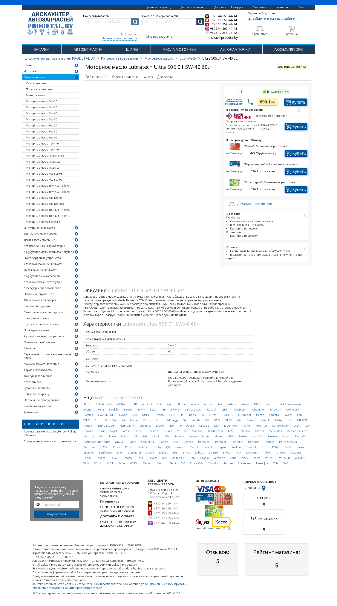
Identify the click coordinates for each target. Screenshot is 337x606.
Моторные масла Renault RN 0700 (48, 210)
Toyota (153, 458)
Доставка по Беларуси (228, 7)
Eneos (192, 415)
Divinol (160, 415)
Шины (28, 65)
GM (207, 420)
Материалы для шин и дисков (43, 312)
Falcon (260, 415)
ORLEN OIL (148, 442)
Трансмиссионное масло (40, 234)
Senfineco (105, 452)
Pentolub (237, 442)
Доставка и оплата (192, 7)
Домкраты (30, 71)
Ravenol (180, 447)
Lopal (113, 431)
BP (164, 409)
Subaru (199, 452)
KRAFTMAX (230, 426)
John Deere (186, 426)
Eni (202, 415)
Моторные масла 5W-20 (41, 101)
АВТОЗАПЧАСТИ (88, 49)
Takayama (252, 452)
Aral (220, 404)
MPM (231, 436)
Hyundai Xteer (106, 426)
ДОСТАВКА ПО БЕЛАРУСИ (116, 526)
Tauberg (295, 452)
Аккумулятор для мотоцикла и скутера (49, 252)
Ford (97, 420)
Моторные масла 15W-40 (42, 149)
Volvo (256, 458)
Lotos (125, 431)
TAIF (238, 452)
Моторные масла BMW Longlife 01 (48, 186)
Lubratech (187, 58)
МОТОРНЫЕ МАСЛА (111, 492)
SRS (175, 452)
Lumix (168, 431)
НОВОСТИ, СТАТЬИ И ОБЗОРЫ (117, 510)
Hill (290, 420)
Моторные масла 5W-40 (41, 113)
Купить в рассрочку (158, 7)
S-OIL (288, 447)
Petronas (89, 447)
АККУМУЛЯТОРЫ (288, 49)
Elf (181, 415)
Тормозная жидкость (38, 370)
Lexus (101, 431)
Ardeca (231, 404)
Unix (192, 458)
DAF (134, 415)
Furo (158, 420)
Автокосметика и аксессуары (43, 282)
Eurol (212, 415)
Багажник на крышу (36, 394)
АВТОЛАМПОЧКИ (235, 49)
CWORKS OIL (106, 415)
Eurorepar (244, 415)
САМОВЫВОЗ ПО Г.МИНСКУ (118, 522)
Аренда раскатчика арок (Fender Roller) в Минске (50, 433)
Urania (204, 458)
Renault (208, 447)
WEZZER (284, 458)
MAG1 (232, 431)
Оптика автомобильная (39, 342)
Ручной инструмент (37, 306)
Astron (271, 404)
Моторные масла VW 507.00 (44, 179)
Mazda (259, 431)
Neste (243, 436)
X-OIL (110, 463)
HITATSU (302, 420)
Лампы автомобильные (39, 240)
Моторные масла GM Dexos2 (45, 204)
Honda (87, 426)
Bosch (154, 409)
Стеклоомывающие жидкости (43, 264)
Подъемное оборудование (42, 400)
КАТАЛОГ (42, 49)
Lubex (138, 431)
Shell (120, 452)
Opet (133, 442)
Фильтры (30, 348)
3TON (86, 404)
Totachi (127, 458)
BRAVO (175, 409)
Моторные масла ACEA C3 (43, 167)
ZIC (183, 463)
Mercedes (275, 431)
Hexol (265, 420)
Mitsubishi (141, 436)
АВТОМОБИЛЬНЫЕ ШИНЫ (114, 488)
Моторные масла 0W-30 (41, 131)
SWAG (227, 452)
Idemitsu (145, 426)
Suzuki (213, 452)
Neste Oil (257, 436)
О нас (302, 7)
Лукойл (213, 463)
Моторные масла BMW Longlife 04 (48, 192)
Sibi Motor (134, 452)
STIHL (186, 452)
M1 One (182, 431)
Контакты (283, 7)
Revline (236, 447)
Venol (233, 458)
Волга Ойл (197, 463)
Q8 (168, 447)
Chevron (275, 409)
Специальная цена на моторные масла (50, 441)
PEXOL (104, 447)
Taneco (280, 452)
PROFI (129, 447)
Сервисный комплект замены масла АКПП (47, 356)
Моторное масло (158, 58)
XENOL (134, 463)
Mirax (112, 436)
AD (135, 404)
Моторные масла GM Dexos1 (45, 198)
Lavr (308, 426)
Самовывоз (260, 7)
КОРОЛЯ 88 (257, 487)
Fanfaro (274, 415)
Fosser (134, 420)
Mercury (88, 436)
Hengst (251, 420)
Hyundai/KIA (127, 426)
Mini (101, 436)
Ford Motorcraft (115, 420)
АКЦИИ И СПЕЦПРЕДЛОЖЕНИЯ (117, 507)
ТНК (275, 463)
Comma (88, 415)
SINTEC (163, 452)
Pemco (188, 442)
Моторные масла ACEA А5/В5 (45, 155)
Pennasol (204, 442)
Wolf (86, 463)
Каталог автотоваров (119, 58)
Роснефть (244, 463)
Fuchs (147, 420)
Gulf (239, 420)
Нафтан (228, 463)
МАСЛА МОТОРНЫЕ (179, 49)
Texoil (114, 458)
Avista (100, 409)
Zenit (172, 463)
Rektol (194, 447)
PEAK (176, 442)
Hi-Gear (278, 420)
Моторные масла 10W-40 (42, 143)
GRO (217, 420)
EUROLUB (227, 415)
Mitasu (125, 436)
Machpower (215, 431)
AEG (159, 404)
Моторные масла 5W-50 (41, 119)
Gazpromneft (191, 420)
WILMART (301, 458)
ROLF (264, 447)
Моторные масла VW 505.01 (44, 173)
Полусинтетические (39, 89)
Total (140, 458)
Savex (300, 447)
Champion (240, 409)
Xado (121, 463)
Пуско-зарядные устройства (42, 258)
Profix (157, 447)
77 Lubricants (103, 404)
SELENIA (88, 452)
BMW (141, 409)
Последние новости (44, 424)
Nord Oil (300, 436)
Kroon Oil (261, 426)
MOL (167, 436)
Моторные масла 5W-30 (41, 107)
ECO (172, 415)
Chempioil (258, 409)
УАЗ (285, 463)
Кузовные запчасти (37, 388)
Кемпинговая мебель (38, 406)
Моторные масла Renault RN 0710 (48, 216)
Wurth (98, 463)
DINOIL (146, 415)
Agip (170, 404)
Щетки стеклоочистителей (41, 324)
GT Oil (228, 420)
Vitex (245, 458)
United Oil (178, 458)
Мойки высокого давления (41, 364)
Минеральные (35, 95)
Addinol (147, 404)
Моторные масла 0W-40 (41, 137)
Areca (245, 404)
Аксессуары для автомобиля (42, 288)
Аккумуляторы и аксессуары (42, 276)
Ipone (160, 426)
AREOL (258, 404)
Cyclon (123, 415)
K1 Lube (204, 426)
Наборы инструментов (39, 294)
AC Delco (123, 404)
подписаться (56, 514)
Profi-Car (143, 447)
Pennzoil (221, 442)
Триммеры (31, 412)
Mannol (245, 431)
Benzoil (128, 409)
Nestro (272, 436)
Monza (179, 436)
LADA (297, 426)
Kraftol (246, 426)
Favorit (288, 415)
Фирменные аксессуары (40, 300)
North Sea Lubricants (96, 442)
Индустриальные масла (39, 228)
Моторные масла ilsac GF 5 (43, 222)
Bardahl (114, 409)
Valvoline (219, 458)
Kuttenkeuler (280, 426)
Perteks (269, 442)
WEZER (269, 458)
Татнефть (262, 463)
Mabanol (197, 431)
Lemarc (88, 431)
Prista (116, 447)
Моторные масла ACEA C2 (43, 161)
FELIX (86, 420)
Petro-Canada (288, 442)
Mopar (193, 436)
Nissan (286, 436)
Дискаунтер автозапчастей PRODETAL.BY (60, 58)
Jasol (172, 426)
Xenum (147, 463)
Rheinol (251, 447)
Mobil (155, 436)
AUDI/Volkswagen (291, 404)
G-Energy (172, 420)
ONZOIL (120, 442)
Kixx (216, 426)
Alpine (195, 404)
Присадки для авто (36, 330)
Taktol (267, 452)
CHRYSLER (292, 409)
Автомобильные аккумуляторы (44, 246)
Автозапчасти (33, 382)
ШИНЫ (132, 49)
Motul (206, 436)
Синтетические (36, 83)
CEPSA (225, 409)
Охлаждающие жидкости (40, 270)
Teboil (87, 458)
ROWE (276, 447)
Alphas (182, 404)
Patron (163, 442)
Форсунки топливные (38, 376)
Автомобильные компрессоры (44, 336)
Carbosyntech (193, 409)
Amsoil (208, 404)
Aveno (87, 409)
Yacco (160, 463)
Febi (300, 415)
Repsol (222, 447)
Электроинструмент (37, 318)
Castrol (211, 409)
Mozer (218, 436)
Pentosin (254, 442)
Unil (164, 458)
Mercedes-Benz (297, 431)
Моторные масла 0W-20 (41, 125)
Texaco (101, 458)
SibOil (150, 452)
